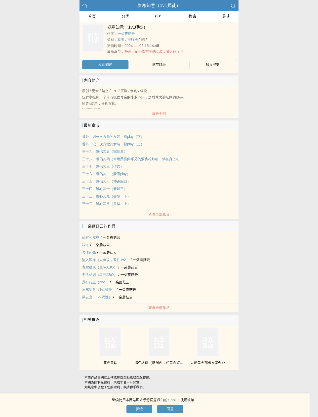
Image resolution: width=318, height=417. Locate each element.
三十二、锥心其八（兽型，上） (106, 204)
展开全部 (159, 113)
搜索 (193, 16)
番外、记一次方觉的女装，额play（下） (155, 51)
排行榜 (132, 39)
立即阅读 (105, 65)
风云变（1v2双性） (97, 297)
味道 (85, 245)
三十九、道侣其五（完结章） (104, 151)
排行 (159, 16)
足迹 (226, 16)
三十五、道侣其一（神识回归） (106, 181)
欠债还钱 (89, 252)
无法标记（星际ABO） (99, 275)
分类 (125, 16)
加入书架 (213, 65)
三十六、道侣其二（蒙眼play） (106, 174)
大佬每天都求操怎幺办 (207, 363)
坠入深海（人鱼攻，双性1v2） (105, 260)
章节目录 (159, 65)
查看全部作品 (159, 308)
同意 (170, 409)
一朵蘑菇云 (126, 34)
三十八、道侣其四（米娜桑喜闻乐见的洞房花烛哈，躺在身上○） (131, 159)
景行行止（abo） (95, 282)
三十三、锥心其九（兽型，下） (106, 196)
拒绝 (139, 409)
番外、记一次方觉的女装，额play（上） (113, 144)
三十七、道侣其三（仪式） (103, 166)
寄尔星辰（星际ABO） (99, 267)
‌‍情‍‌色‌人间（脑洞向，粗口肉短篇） (161, 363)
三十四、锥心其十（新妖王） (104, 189)
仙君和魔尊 (90, 237)
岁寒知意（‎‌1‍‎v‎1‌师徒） (158, 5)
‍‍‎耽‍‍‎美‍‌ (121, 39)
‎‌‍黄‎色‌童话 (110, 363)
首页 (92, 16)
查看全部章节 (159, 214)
